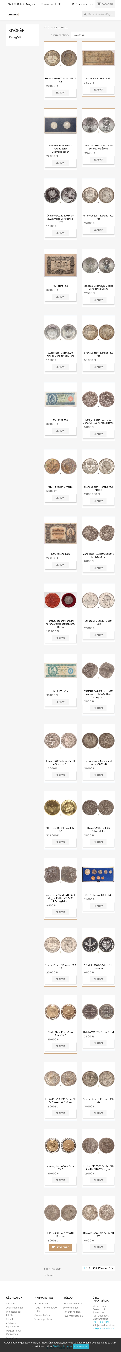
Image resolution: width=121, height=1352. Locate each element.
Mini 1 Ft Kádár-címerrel (60, 486)
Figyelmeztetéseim (73, 1315)
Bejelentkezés (70, 1307)
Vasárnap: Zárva (43, 1319)
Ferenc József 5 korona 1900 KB (60, 967)
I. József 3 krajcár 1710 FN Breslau (60, 1235)
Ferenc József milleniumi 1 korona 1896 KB (98, 762)
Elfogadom (80, 1346)
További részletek (62, 1346)
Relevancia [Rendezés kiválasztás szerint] (93, 35)
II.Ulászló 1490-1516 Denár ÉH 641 (98, 1235)
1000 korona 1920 (60, 553)
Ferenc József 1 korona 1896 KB (98, 1101)
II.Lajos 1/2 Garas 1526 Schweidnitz (98, 829)
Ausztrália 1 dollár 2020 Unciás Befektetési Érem (60, 354)
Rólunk (9, 1319)
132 (95, 1268)
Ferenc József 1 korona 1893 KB (98, 354)
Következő (106, 1268)
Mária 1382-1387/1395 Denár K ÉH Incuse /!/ (98, 555)
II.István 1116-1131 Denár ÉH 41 (98, 1032)
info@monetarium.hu (104, 1328)
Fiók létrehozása (72, 1311)
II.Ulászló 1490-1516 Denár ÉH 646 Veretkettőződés (60, 1101)
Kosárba (60, 1248)
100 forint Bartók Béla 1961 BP (60, 829)
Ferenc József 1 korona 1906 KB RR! (98, 488)
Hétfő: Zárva (41, 1303)
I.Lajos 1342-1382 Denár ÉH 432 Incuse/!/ (60, 762)
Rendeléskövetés (72, 1303)
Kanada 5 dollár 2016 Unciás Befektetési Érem (98, 147)
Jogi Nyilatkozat (14, 1307)
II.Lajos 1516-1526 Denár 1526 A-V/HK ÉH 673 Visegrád (98, 1168)
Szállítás (10, 1303)
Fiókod (68, 1297)
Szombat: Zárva (43, 1315)
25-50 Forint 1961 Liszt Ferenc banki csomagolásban (60, 148)
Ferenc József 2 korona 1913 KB (60, 80)
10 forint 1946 (60, 690)
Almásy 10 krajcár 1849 (98, 78)
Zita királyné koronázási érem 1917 (60, 1034)
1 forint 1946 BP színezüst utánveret (98, 967)
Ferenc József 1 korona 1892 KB (98, 217)
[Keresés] (98, 14)
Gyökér (17, 30)
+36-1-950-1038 (16, 4)
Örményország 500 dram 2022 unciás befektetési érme (60, 218)
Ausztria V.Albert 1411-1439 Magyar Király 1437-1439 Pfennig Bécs (98, 694)
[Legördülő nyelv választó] (32, 4)
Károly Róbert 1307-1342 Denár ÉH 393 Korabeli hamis (98, 421)
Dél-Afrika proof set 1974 (98, 895)
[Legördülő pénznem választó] (59, 4)
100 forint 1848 (60, 285)
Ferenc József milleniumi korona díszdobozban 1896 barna (60, 624)
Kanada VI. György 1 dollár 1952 (98, 622)
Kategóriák (16, 37)
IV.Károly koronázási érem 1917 (60, 1168)
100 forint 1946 (60, 419)
